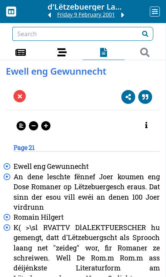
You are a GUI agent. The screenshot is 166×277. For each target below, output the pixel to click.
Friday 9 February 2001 (86, 14)
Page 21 (24, 148)
